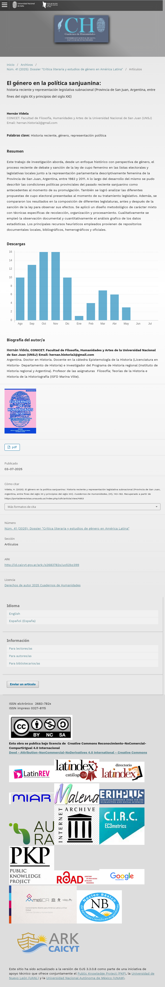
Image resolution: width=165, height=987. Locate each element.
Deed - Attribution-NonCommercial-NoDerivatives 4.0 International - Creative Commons (78, 752)
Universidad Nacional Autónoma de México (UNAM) (85, 978)
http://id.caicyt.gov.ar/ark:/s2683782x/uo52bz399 (42, 565)
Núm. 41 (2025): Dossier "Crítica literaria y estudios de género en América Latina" (65, 69)
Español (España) (22, 621)
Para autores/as (20, 656)
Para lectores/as (20, 648)
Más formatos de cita (22, 507)
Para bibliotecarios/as (24, 663)
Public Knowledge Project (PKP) (101, 973)
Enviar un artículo (23, 684)
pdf (14, 447)
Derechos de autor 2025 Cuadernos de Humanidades (43, 585)
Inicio (10, 64)
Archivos (27, 64)
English (14, 613)
